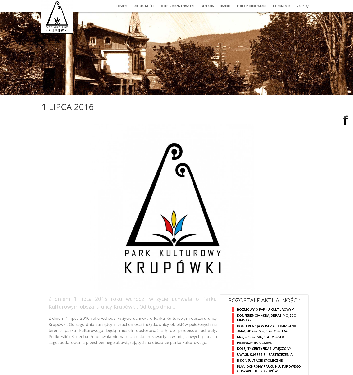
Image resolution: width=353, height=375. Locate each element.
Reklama (208, 6)
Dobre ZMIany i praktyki (177, 6)
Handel (225, 6)
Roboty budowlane (252, 6)
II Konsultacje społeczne (260, 360)
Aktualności (144, 6)
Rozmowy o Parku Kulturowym (265, 309)
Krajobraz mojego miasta (260, 336)
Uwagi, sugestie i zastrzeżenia (265, 354)
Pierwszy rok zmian (255, 342)
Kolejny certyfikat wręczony (264, 348)
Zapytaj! (303, 6)
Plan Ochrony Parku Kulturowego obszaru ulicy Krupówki (269, 368)
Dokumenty (282, 6)
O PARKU (122, 6)
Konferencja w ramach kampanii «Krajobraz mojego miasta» (266, 328)
